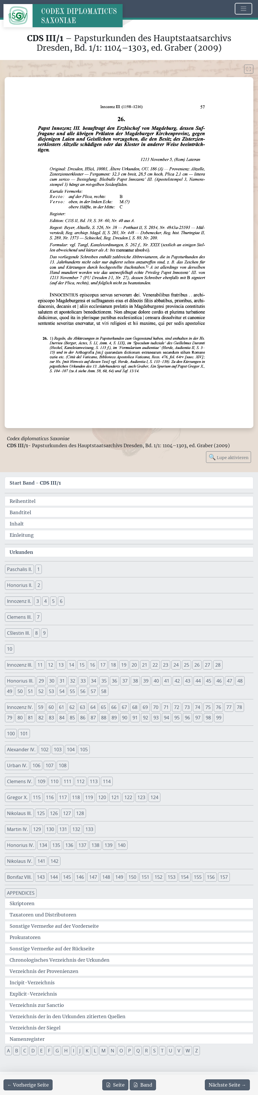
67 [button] (124, 707)
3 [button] (37, 601)
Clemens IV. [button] (19, 781)
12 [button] (50, 665)
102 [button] (45, 749)
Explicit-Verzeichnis (33, 994)
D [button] (33, 1050)
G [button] (57, 1050)
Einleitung (22, 535)
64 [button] (93, 707)
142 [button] (54, 861)
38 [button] (135, 681)
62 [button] (72, 707)
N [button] (112, 1050)
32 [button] (72, 681)
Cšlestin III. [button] (18, 633)
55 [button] (72, 691)
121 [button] (115, 797)
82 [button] (41, 717)
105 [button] (84, 749)
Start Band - (35, 483)
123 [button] (141, 797)
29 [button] (41, 681)
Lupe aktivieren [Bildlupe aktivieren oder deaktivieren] (228, 457)
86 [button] (82, 717)
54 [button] (61, 691)
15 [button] (82, 665)
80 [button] (20, 717)
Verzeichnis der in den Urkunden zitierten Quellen (68, 1016)
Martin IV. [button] (17, 829)
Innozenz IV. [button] (20, 707)
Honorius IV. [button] (20, 845)
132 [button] (76, 829)
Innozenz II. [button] (19, 601)
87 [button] (93, 717)
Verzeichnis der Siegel (35, 1028)
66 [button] (114, 707)
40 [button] (156, 681)
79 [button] (9, 717)
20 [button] (134, 665)
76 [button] (218, 707)
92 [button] (145, 717)
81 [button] (30, 717)
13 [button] (61, 665)
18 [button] (113, 665)
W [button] (188, 1050)
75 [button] (208, 707)
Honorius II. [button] (19, 585)
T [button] (162, 1050)
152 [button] (158, 877)
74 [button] (197, 707)
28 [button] (218, 665)
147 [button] (93, 877)
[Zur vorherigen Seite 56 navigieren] (28, 1084)
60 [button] (51, 707)
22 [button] (155, 665)
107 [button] (49, 765)
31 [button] (62, 681)
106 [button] (36, 765)
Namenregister (27, 1039)
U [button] (170, 1050)
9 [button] (44, 633)
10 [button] (9, 649)
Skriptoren (22, 903)
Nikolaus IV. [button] (19, 861)
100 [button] (11, 733)
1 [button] (38, 569)
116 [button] (50, 797)
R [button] (146, 1050)
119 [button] (89, 797)
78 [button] (239, 707)
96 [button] (187, 717)
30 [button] (51, 681)
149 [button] (119, 877)
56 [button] (82, 691)
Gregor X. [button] (17, 797)
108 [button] (63, 765)
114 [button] (107, 781)
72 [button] (176, 707)
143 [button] (41, 877)
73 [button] (187, 707)
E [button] (41, 1050)
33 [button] (83, 681)
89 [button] (114, 717)
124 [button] (154, 797)
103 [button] (58, 749)
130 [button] (50, 829)
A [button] (8, 1050)
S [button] (154, 1050)
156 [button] (211, 877)
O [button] (121, 1050)
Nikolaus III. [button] (19, 813)
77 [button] (229, 707)
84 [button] (61, 717)
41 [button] (166, 681)
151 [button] (145, 877)
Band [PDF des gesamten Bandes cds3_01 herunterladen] (142, 1085)
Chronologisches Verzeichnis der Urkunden (60, 960)
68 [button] (134, 707)
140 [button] (122, 845)
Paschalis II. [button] (19, 569)
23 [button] (165, 665)
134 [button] (43, 845)
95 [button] (177, 717)
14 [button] (71, 665)
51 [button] (30, 691)
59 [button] (40, 707)
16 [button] (92, 665)
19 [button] (123, 665)
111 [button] (67, 781)
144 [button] (54, 877)
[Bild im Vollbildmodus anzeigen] (248, 69)
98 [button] (208, 717)
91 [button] (135, 717)
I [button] (73, 1050)
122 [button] (128, 797)
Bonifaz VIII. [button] (19, 877)
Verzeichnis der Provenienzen (44, 971)
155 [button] (198, 877)
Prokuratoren (25, 937)
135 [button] (56, 845)
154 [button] (185, 877)
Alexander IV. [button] (21, 749)
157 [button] (224, 877)
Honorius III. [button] (20, 681)
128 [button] (80, 813)
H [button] (66, 1050)
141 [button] (41, 861)
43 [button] (187, 681)
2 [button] (38, 585)
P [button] (129, 1050)
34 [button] (93, 681)
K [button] (87, 1050)
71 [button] (166, 707)
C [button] (24, 1050)
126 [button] (54, 813)
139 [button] (108, 845)
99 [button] (218, 717)
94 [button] (166, 717)
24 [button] (176, 665)
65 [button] (103, 707)
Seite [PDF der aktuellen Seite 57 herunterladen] (115, 1085)
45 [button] (208, 681)
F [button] (49, 1050)
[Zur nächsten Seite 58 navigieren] (227, 1084)
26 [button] (197, 665)
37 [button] (125, 681)
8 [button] (36, 633)
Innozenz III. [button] (19, 665)
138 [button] (95, 845)
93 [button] (156, 717)
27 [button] (207, 665)
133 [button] (89, 829)
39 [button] (145, 681)
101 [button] (24, 733)
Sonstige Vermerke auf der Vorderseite (54, 926)
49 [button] (9, 691)
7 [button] (38, 617)
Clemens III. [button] (19, 617)
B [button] (16, 1050)
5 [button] (53, 601)
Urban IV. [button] (17, 765)
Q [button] (138, 1050)
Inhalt (17, 524)
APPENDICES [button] (21, 893)
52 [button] (41, 691)
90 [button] (124, 717)
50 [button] (20, 691)
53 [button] (51, 691)
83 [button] (51, 717)
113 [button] (94, 781)
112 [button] (81, 781)
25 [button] (186, 665)
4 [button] (45, 601)
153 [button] (171, 877)
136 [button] (69, 845)
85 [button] (72, 717)
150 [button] (132, 877)
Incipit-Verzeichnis (32, 982)
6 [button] (61, 601)
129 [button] (37, 829)
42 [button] (177, 681)
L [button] (95, 1050)
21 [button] (144, 665)
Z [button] (196, 1050)
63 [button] (82, 707)
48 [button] (240, 681)
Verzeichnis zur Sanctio (37, 1005)
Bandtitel (20, 512)
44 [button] (198, 681)
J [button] (79, 1050)
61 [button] (61, 707)
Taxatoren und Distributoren (43, 915)
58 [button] (103, 691)
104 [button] (71, 749)
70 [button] (155, 707)
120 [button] (102, 797)
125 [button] (41, 813)
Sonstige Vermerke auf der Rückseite (52, 949)
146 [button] (80, 877)
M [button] (103, 1050)
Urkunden (21, 552)
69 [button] (145, 707)
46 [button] (219, 681)
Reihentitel (22, 501)
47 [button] (229, 681)
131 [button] (63, 829)
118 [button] (76, 797)
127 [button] (67, 813)
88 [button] (103, 717)
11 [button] (40, 665)
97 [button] (197, 717)
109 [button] (41, 781)
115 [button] (37, 797)
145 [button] (67, 877)
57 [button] (93, 691)
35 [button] (104, 681)
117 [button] (63, 797)
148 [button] (106, 877)
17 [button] (102, 665)
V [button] (179, 1050)
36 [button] (114, 681)
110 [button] (54, 781)
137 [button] (82, 845)
